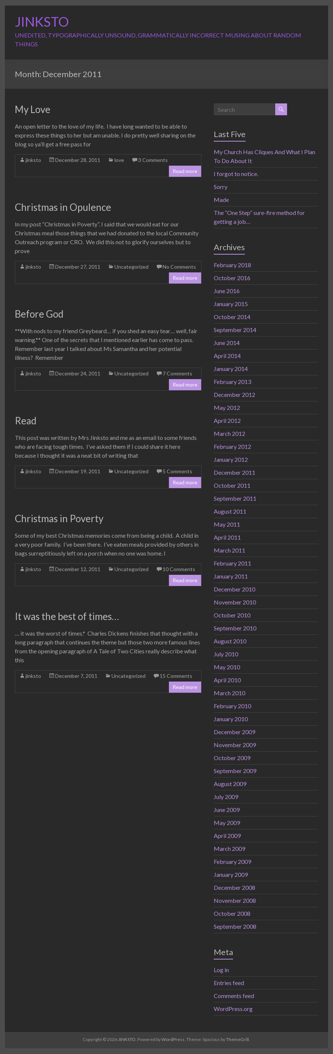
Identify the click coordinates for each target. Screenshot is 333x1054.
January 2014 (231, 368)
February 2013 (232, 381)
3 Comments (153, 160)
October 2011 (232, 485)
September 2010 (235, 628)
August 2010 (230, 640)
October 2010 (232, 615)
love (119, 160)
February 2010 (232, 705)
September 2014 (235, 329)
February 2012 (232, 446)
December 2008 (234, 887)
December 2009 (234, 731)
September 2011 (235, 498)
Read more (185, 171)
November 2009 (235, 744)
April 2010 (227, 679)
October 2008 (232, 913)
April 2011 (227, 537)
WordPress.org (233, 1008)
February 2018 (232, 264)
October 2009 (232, 757)
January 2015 (231, 303)
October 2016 (232, 277)
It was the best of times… (67, 616)
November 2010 (235, 602)
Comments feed (234, 995)
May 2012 (227, 407)
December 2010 (234, 589)
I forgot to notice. (236, 173)
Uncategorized (131, 267)
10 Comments (179, 569)
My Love (32, 109)
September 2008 (235, 926)
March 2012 (229, 433)
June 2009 (227, 809)
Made (221, 199)
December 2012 (234, 394)
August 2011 (230, 511)
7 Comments (177, 373)
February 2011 (232, 563)
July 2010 (226, 653)
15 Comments (176, 676)
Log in (221, 969)
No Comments (179, 267)
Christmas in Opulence (63, 207)
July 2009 (226, 796)
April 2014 (227, 355)
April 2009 (227, 835)
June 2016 (227, 290)
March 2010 (229, 692)
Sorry (220, 186)
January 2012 (231, 459)
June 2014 (227, 342)
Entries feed (229, 982)
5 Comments (177, 471)
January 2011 (231, 576)
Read (25, 421)
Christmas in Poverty (59, 518)
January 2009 (231, 874)
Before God (39, 314)
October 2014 (232, 316)
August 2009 (230, 783)
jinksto (33, 160)
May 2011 (227, 524)
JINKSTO (42, 21)
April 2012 (227, 420)
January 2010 (231, 718)
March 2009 (229, 848)
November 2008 (235, 900)
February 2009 (232, 861)
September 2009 (235, 770)
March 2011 (229, 550)
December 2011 (234, 472)
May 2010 (227, 666)
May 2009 (227, 822)
